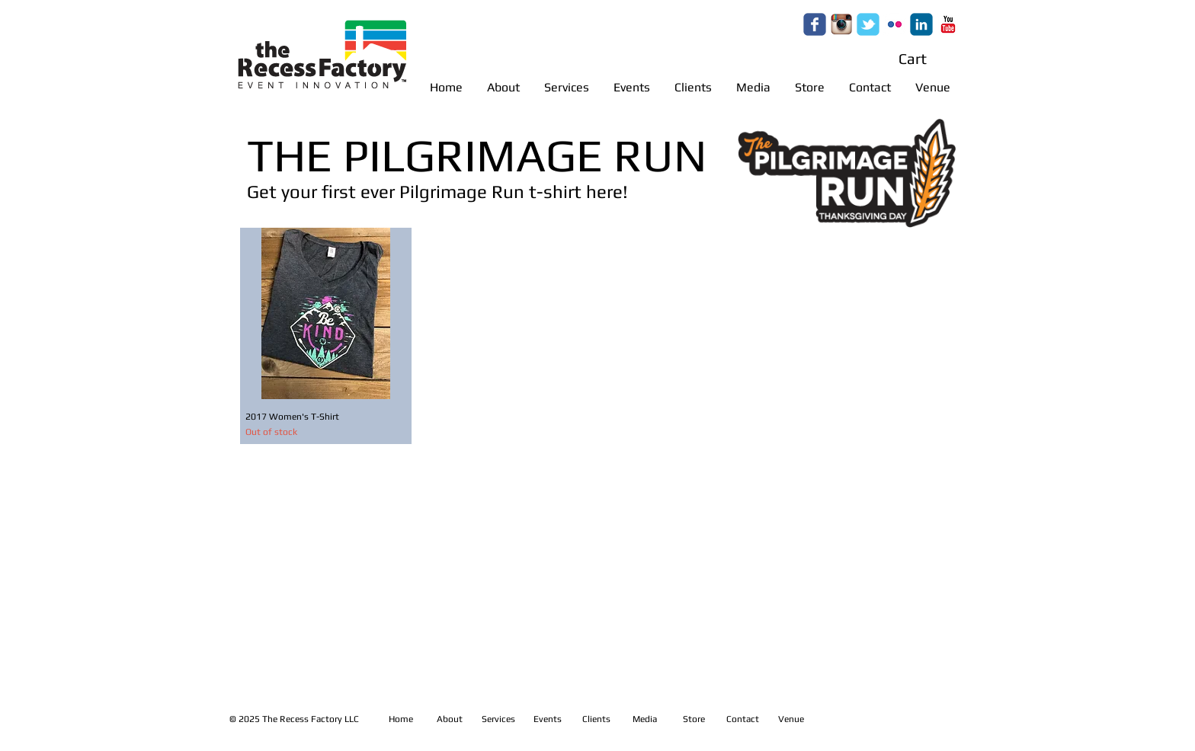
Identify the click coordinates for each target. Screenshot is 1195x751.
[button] (926, 59)
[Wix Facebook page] (814, 24)
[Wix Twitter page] (868, 24)
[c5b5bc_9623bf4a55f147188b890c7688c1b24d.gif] (841, 24)
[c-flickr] (894, 24)
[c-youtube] (948, 24)
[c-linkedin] (921, 24)
